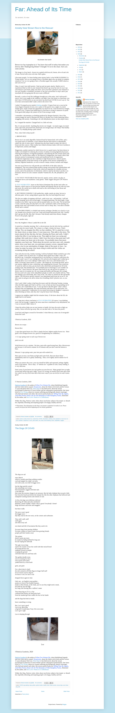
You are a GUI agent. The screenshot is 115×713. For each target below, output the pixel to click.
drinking (38, 105)
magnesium (26, 420)
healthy (44, 685)
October (81, 58)
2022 (79, 49)
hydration (21, 420)
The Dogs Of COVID (25, 428)
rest (39, 420)
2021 (79, 51)
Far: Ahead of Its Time (43, 9)
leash (48, 685)
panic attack (35, 420)
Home (42, 691)
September (82, 65)
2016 (79, 81)
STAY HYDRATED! (23, 184)
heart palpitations (57, 418)
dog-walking (26, 685)
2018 (79, 77)
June (80, 69)
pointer (54, 685)
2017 (79, 79)
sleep (42, 420)
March (81, 72)
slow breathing (47, 420)
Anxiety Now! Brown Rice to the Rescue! (34, 28)
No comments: (38, 416)
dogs (30, 685)
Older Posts (67, 691)
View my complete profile (82, 118)
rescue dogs (60, 685)
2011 (79, 92)
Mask (51, 685)
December (82, 56)
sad (64, 685)
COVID (40, 418)
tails (19, 686)
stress (52, 420)
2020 (79, 54)
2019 (79, 74)
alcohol (21, 418)
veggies (62, 420)
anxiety (25, 418)
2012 (79, 90)
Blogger (64, 704)
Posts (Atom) (25, 694)
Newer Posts (19, 691)
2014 (79, 86)
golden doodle (39, 685)
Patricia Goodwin (20, 385)
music (30, 420)
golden (33, 685)
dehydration (45, 418)
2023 (79, 47)
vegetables (57, 420)
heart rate (63, 418)
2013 (79, 88)
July (80, 67)
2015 (79, 83)
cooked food (35, 418)
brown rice (29, 418)
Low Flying (24, 392)
